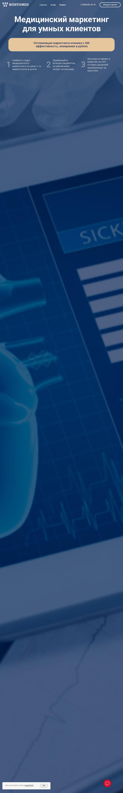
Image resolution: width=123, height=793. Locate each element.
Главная (43, 5)
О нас (53, 5)
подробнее (29, 785)
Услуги (62, 5)
